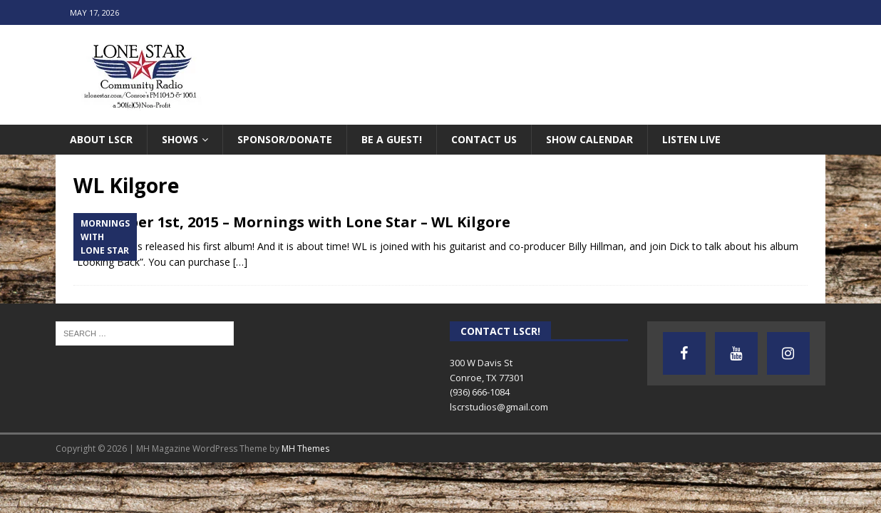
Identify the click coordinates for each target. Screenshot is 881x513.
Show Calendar (589, 139)
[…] (240, 262)
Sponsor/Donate (284, 139)
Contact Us (484, 139)
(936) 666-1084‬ (480, 391)
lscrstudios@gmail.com (499, 406)
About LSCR (101, 139)
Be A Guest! (391, 139)
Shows (180, 139)
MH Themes (305, 448)
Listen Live (691, 139)
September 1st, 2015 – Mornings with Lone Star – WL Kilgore (291, 222)
